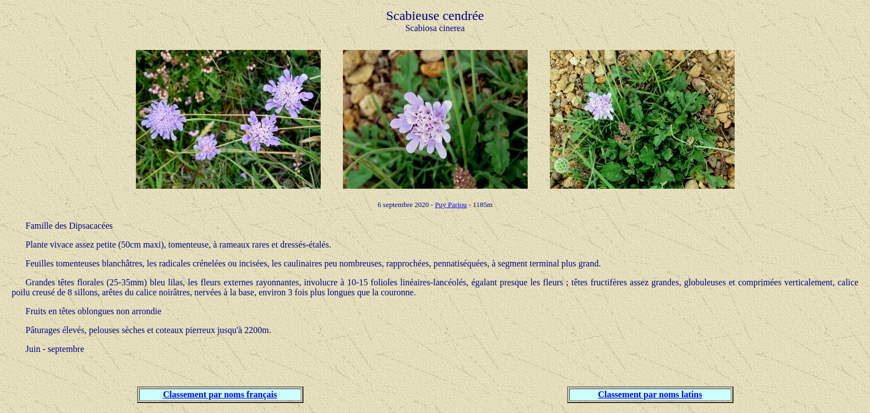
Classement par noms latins (650, 394)
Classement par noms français (220, 394)
